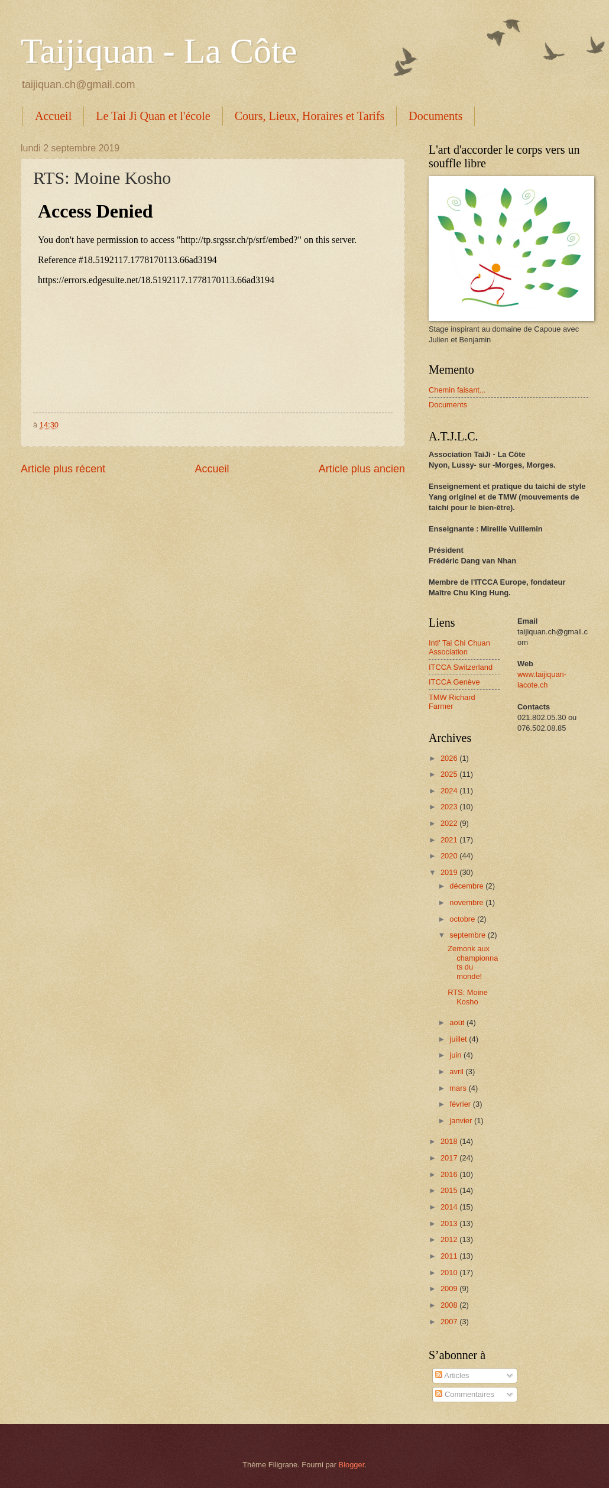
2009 (449, 1288)
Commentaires (464, 1394)
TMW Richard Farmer (452, 702)
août (458, 1022)
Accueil (53, 115)
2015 (449, 1190)
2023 (449, 806)
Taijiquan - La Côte (159, 50)
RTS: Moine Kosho (468, 997)
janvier (461, 1120)
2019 (449, 872)
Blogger (352, 1464)
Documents (435, 115)
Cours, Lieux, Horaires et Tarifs (310, 115)
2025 (449, 774)
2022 (449, 823)
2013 (449, 1223)
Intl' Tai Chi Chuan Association (459, 647)
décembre (467, 885)
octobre (463, 919)
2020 (449, 855)
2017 (449, 1157)
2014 (449, 1206)
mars (458, 1088)
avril (457, 1071)
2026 (449, 758)
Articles (452, 1375)
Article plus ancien (362, 469)
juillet (459, 1039)
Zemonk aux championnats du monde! (473, 962)
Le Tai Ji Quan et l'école (153, 115)
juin (456, 1055)
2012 (449, 1239)
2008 (449, 1305)
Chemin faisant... (457, 389)
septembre (468, 935)
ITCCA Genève (454, 681)
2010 (449, 1272)
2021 (449, 839)
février (460, 1104)
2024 (449, 790)
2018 (449, 1141)
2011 (449, 1256)
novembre (467, 902)
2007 (449, 1321)
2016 (449, 1174)
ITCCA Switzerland (461, 667)
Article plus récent (63, 469)
